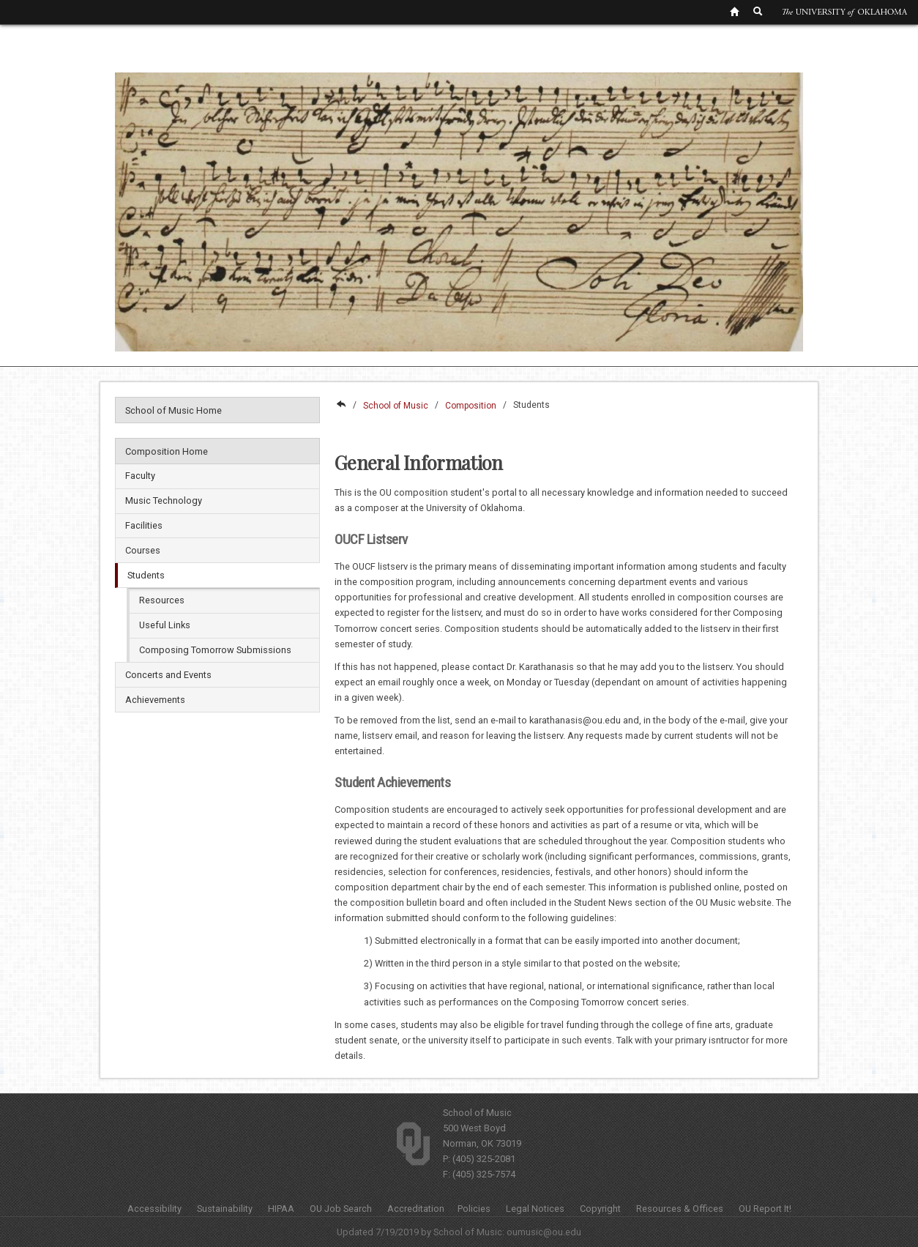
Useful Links (164, 624)
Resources (161, 600)
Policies (474, 1208)
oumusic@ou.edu (544, 1231)
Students (146, 575)
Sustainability (225, 1208)
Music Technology (163, 500)
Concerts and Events (168, 674)
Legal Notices (535, 1208)
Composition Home (166, 451)
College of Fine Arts (340, 405)
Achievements (155, 699)
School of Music (395, 406)
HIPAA (281, 1208)
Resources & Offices (679, 1208)
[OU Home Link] (734, 11)
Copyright (600, 1208)
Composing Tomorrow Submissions (215, 649)
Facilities (144, 525)
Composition (470, 406)
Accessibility (154, 1208)
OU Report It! (765, 1208)
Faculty (140, 475)
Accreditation (415, 1208)
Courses (142, 550)
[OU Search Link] (758, 11)
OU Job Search (341, 1208)
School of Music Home (173, 410)
